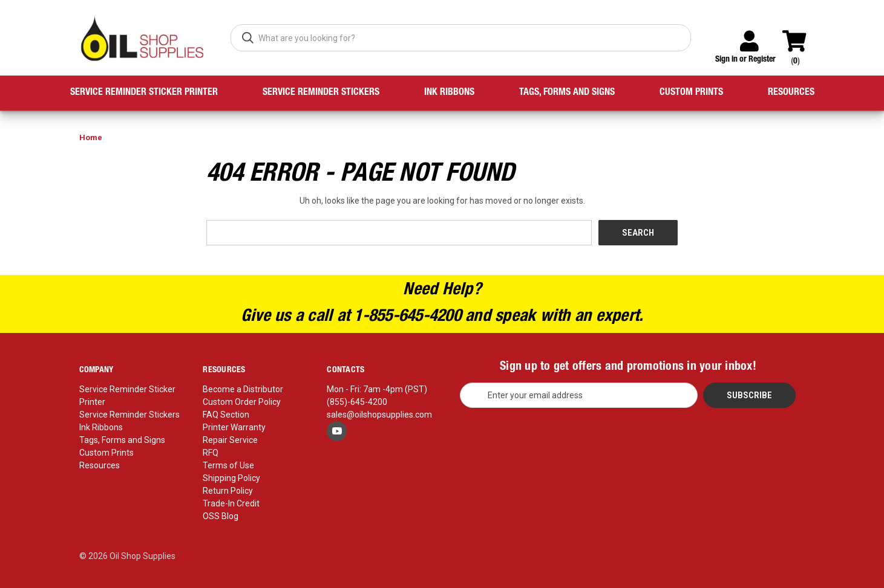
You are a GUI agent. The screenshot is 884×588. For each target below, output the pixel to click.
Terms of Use (228, 465)
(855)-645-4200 (357, 402)
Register (762, 60)
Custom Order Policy (242, 402)
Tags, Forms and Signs (567, 93)
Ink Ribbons (449, 93)
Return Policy (228, 491)
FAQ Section (226, 414)
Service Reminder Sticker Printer (144, 93)
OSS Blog (220, 516)
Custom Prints (691, 93)
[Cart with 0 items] (799, 35)
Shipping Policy (231, 478)
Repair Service (230, 440)
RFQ (210, 452)
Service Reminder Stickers (321, 93)
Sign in (726, 60)
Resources (791, 93)
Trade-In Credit (231, 503)
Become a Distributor (243, 389)
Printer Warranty (234, 427)
